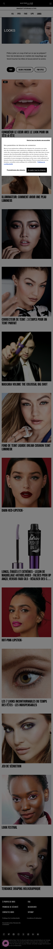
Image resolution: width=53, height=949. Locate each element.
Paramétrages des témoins (16, 170)
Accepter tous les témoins (37, 170)
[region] (26, 156)
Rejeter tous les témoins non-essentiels (38, 140)
